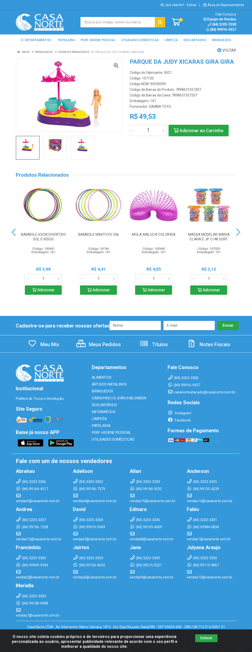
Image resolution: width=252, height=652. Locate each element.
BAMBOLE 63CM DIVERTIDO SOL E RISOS (43, 236)
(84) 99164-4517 (32, 489)
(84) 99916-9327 (221, 29)
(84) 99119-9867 (203, 565)
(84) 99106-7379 (89, 489)
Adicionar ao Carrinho (198, 130)
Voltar (226, 50)
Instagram (179, 413)
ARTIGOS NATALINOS (109, 384)
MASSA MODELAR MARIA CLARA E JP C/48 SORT (209, 236)
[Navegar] (13, 232)
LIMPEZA (99, 419)
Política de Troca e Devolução (40, 398)
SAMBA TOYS (160, 107)
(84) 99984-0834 (203, 527)
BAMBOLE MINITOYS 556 (98, 234)
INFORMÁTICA (103, 412)
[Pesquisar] (160, 22)
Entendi (206, 638)
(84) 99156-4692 (89, 565)
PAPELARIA (101, 425)
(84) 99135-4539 (203, 489)
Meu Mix (43, 344)
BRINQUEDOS (102, 391)
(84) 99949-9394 (32, 565)
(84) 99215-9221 (146, 565)
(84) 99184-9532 (146, 489)
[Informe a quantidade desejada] (148, 130)
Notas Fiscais (208, 344)
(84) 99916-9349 (89, 527)
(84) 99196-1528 (32, 527)
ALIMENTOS (101, 377)
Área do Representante (223, 5)
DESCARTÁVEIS (104, 405)
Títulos (154, 344)
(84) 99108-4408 (32, 603)
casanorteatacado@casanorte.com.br (202, 392)
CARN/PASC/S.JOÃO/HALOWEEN (119, 398)
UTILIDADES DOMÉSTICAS (113, 439)
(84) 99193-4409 (146, 527)
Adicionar (43, 290)
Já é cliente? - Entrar (178, 5)
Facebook (179, 420)
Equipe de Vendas (219, 19)
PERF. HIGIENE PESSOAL (111, 432)
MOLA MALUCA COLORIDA (153, 234)
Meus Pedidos (98, 344)
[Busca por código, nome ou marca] (117, 22)
